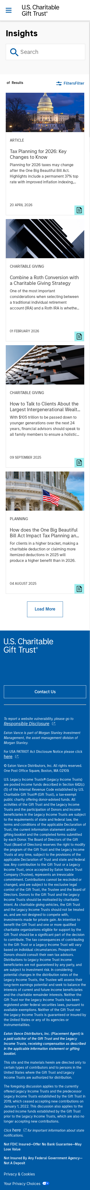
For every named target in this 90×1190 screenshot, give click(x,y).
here (8, 756)
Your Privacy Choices (26, 1183)
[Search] (45, 52)
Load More (45, 609)
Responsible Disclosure (26, 723)
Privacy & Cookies (19, 1174)
